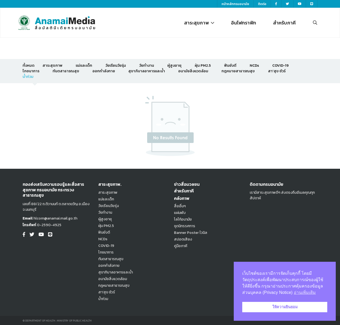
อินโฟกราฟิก (243, 22)
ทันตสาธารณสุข (66, 71)
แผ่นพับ (180, 213)
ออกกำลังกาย (103, 71)
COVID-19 (280, 65)
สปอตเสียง (183, 239)
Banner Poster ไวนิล (190, 232)
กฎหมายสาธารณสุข (238, 71)
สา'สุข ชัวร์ (277, 71)
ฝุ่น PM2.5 (203, 65)
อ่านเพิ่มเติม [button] (305, 292)
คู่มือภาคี (180, 246)
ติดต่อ (262, 4)
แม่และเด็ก (84, 65)
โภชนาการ (31, 71)
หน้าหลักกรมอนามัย (235, 4)
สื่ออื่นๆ (180, 206)
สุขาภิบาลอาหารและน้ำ (146, 71)
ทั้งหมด (29, 65)
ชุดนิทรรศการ (184, 226)
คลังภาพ (181, 198)
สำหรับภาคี (284, 22)
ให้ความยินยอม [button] (285, 307)
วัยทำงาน (146, 65)
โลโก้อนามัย (183, 219)
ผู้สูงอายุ (174, 65)
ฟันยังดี (230, 65)
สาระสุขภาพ (199, 22)
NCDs (254, 65)
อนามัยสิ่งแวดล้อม (193, 71)
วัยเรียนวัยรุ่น (115, 65)
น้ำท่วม (28, 76)
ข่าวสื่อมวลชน (186, 184)
